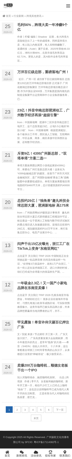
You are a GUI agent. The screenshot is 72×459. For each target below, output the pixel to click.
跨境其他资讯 (33, 16)
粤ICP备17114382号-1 (46, 442)
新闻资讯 (21, 453)
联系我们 (65, 453)
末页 (36, 418)
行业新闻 (19, 16)
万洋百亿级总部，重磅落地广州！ (43, 72)
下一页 (60, 409)
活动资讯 (36, 453)
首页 (6, 16)
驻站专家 (50, 453)
